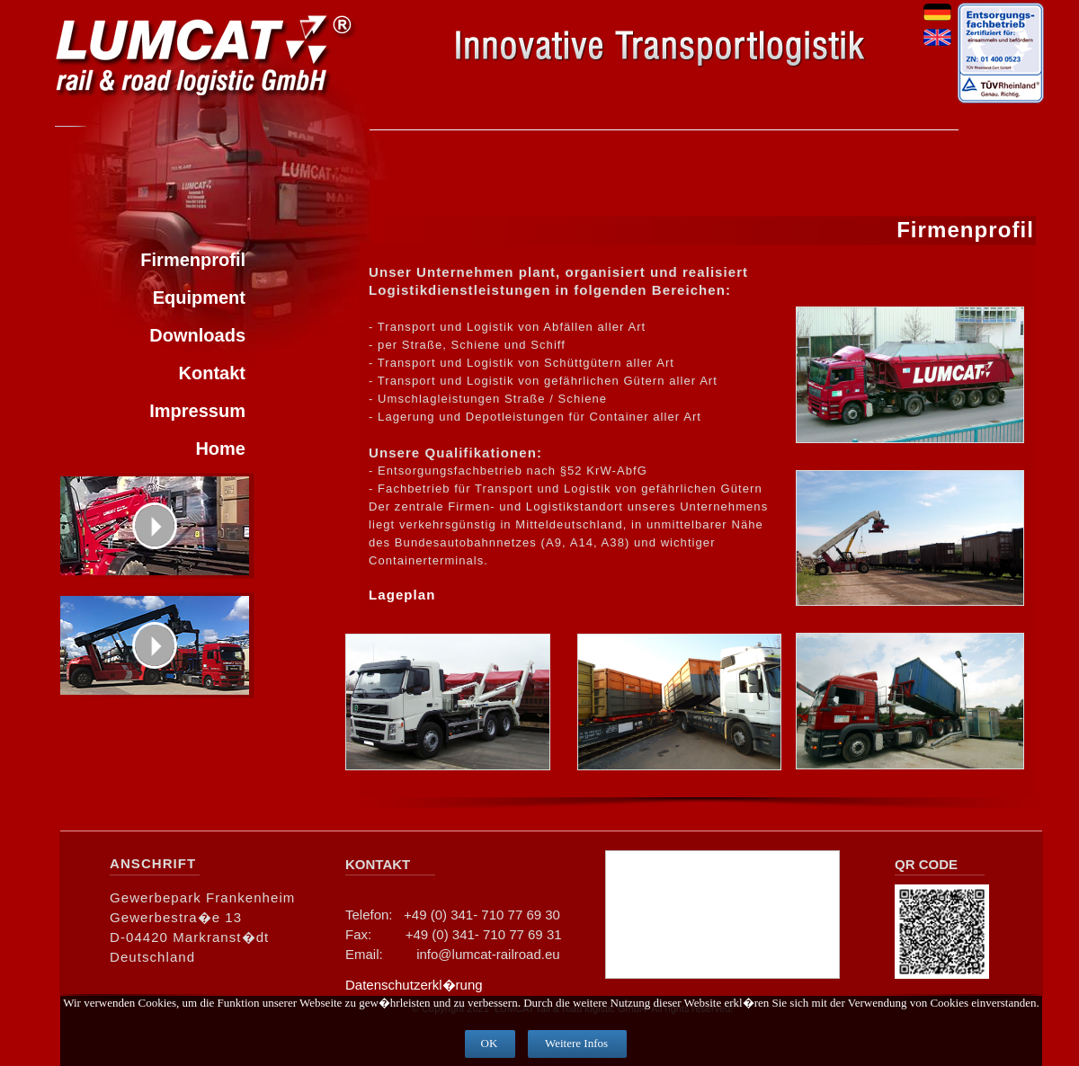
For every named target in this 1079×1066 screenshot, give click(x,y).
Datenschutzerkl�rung (414, 984)
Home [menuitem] (220, 448)
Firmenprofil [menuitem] (192, 260)
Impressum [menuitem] (197, 411)
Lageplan (402, 594)
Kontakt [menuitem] (212, 373)
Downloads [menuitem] (197, 335)
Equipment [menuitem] (199, 297)
